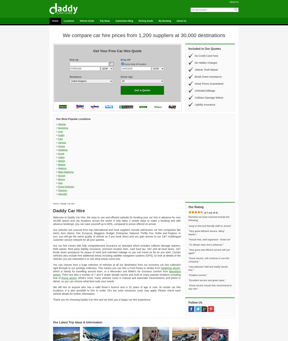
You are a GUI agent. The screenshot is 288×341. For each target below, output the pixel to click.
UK (56, 322)
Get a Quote (142, 90)
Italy (57, 317)
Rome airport (69, 219)
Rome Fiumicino (133, 135)
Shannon (162, 135)
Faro (194, 124)
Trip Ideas (105, 21)
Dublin (161, 124)
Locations (69, 21)
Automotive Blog (124, 21)
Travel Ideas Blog (154, 325)
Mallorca (129, 131)
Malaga (95, 131)
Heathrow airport (170, 209)
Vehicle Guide (87, 21)
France (58, 314)
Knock (161, 128)
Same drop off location (135, 64)
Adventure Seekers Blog (157, 314)
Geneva (62, 128)
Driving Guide (146, 21)
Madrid (61, 131)
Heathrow (129, 128)
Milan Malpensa (166, 131)
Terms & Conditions (200, 325)
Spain (58, 319)
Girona (94, 128)
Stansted (196, 135)
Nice (93, 135)
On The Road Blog (154, 322)
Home (55, 21)
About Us (234, 2)
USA (57, 325)
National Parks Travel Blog (158, 319)
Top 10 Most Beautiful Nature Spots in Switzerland (64, 292)
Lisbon (195, 128)
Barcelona (96, 124)
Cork (127, 124)
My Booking (165, 21)
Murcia (61, 135)
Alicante (62, 124)
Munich (195, 131)
